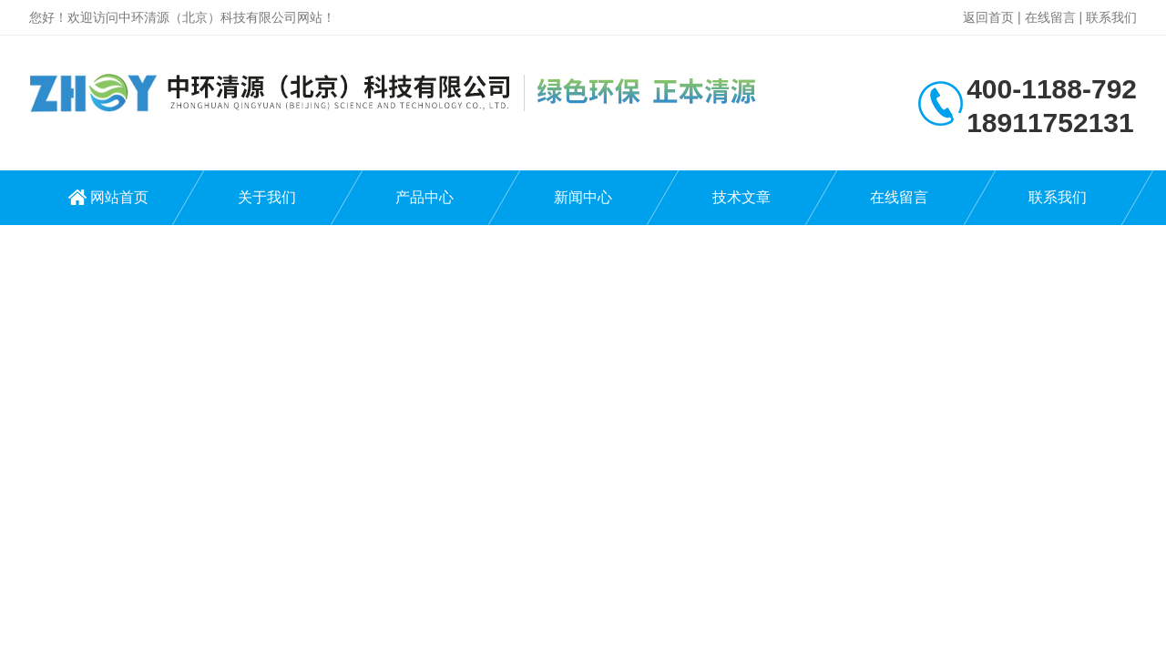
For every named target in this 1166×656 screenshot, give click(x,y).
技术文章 (741, 197)
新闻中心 (583, 197)
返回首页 (988, 17)
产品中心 (424, 197)
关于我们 (267, 197)
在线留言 (1050, 17)
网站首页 (119, 197)
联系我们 (1111, 17)
